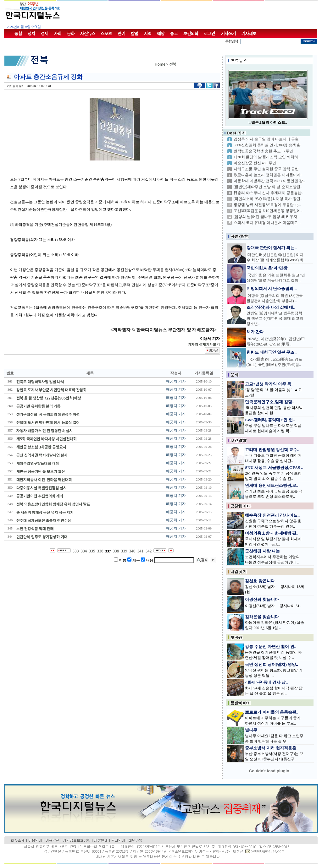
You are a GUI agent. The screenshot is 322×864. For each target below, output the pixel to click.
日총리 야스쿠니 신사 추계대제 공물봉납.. (268, 193)
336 (100, 550)
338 (116, 550)
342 (148, 550)
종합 (18, 33)
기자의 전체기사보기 (204, 344)
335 (92, 550)
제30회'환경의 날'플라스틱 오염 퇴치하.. (267, 157)
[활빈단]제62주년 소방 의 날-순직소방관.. (268, 187)
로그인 (209, 33)
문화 (71, 33)
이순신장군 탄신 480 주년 (255, 163)
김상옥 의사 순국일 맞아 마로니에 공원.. (267, 139)
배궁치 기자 (176, 381)
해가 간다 (255, 331)
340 (132, 550)
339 (124, 550)
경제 (44, 33)
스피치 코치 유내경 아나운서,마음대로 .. (267, 222)
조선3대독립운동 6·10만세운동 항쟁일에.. (268, 211)
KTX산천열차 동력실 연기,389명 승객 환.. (268, 145)
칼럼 (134, 33)
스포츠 (106, 33)
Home (160, 64)
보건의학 (190, 33)
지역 (148, 33)
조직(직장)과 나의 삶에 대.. (271, 307)
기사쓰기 (228, 33)
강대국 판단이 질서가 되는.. (272, 247)
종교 (174, 33)
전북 (172, 64)
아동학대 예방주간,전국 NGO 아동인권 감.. (269, 181)
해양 (160, 33)
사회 (57, 33)
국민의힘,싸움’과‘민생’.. (269, 268)
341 (140, 550)
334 (84, 550)
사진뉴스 (87, 33)
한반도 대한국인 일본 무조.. (272, 352)
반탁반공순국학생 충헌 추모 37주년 (263, 151)
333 (76, 550)
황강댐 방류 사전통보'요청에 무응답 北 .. (267, 205)
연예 (121, 33)
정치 (31, 33)
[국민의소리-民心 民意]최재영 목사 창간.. (268, 199)
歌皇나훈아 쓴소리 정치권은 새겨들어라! (268, 175)
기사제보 (249, 33)
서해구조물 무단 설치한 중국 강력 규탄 (266, 169)
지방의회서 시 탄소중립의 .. (272, 288)
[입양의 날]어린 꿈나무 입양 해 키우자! (266, 217)
